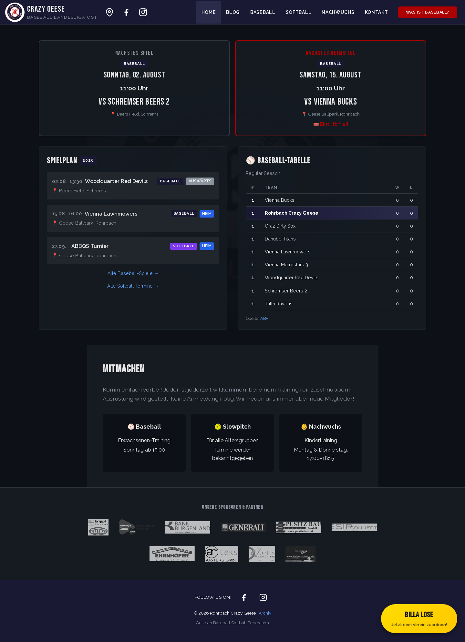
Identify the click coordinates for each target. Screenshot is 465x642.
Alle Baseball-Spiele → (133, 273)
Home (209, 12)
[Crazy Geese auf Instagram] (143, 12)
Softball (299, 12)
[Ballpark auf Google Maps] (109, 12)
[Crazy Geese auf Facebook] (126, 12)
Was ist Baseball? (428, 12)
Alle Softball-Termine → (133, 286)
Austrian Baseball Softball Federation (232, 622)
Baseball (262, 12)
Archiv (265, 613)
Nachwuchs (338, 12)
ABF (264, 318)
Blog (233, 12)
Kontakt (376, 12)
